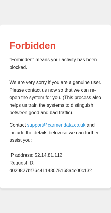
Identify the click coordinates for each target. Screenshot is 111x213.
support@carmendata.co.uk (56, 125)
